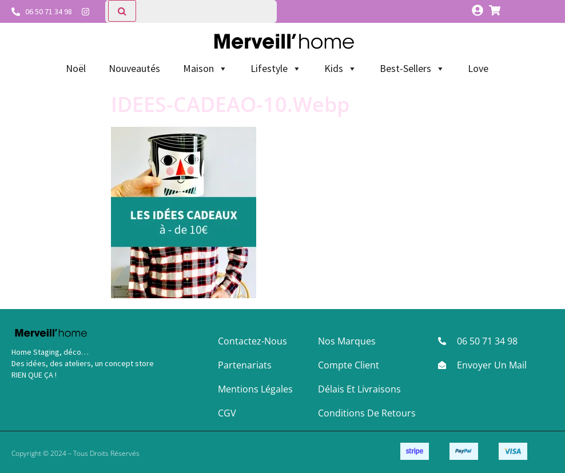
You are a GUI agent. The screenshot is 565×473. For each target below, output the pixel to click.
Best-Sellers (412, 68)
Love (478, 68)
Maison (205, 68)
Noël (76, 68)
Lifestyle (275, 68)
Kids (340, 68)
